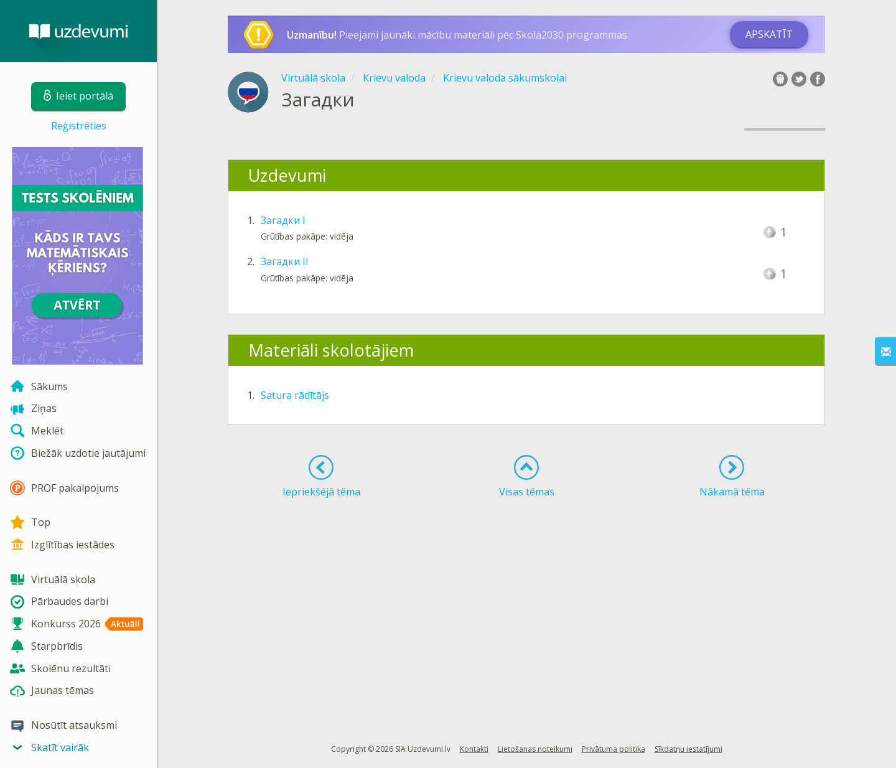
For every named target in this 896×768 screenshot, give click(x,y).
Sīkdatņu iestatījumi (688, 749)
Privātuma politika (613, 749)
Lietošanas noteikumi (535, 749)
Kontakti (474, 749)
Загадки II (285, 261)
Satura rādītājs (295, 395)
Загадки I (283, 220)
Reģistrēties (78, 125)
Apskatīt (769, 34)
